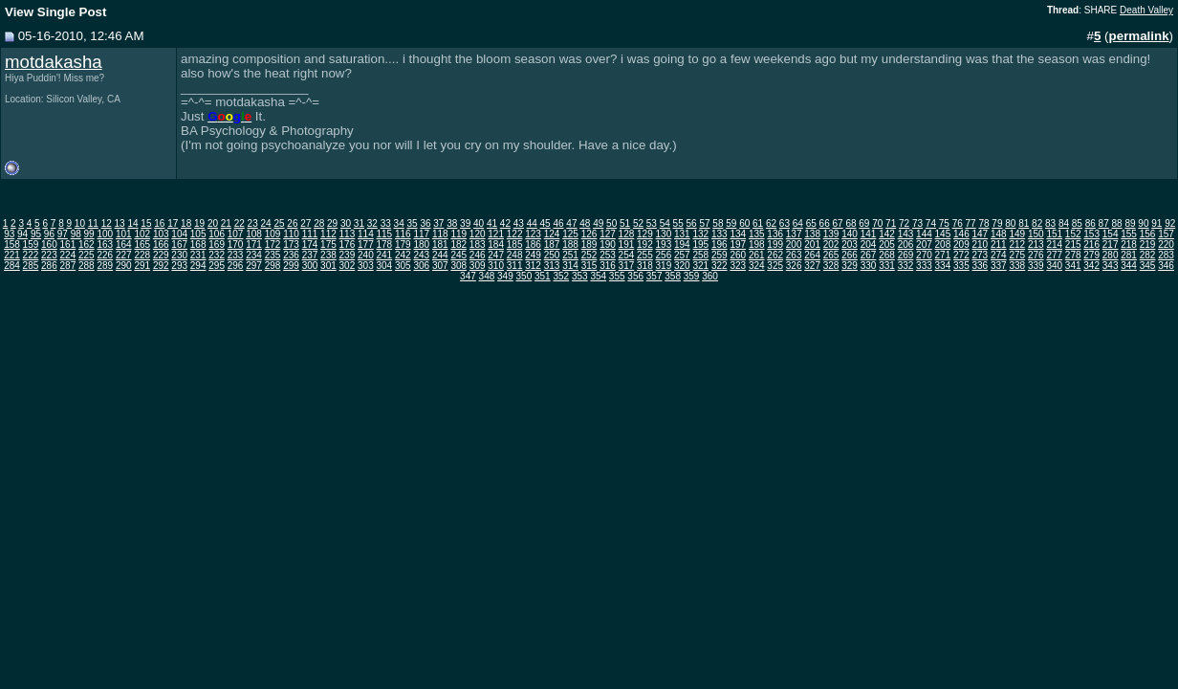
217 (1110, 244)
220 (1166, 244)
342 (1091, 265)
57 (704, 223)
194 (682, 244)
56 (692, 223)
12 (106, 223)
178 (385, 244)
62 (771, 223)
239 (347, 255)
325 (775, 265)
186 (533, 244)
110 (291, 234)
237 (310, 255)
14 (132, 223)
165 (142, 244)
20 (212, 223)
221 (12, 255)
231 (198, 255)
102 (142, 234)
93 (9, 234)
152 (1073, 234)
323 (738, 265)
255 (645, 255)
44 (532, 223)
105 (198, 234)
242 (403, 255)
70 (877, 223)
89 (1129, 223)
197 (738, 244)
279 (1091, 255)
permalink (1139, 36)
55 (678, 223)
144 (924, 234)
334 (943, 265)
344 (1129, 265)
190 (608, 244)
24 (266, 223)
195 (700, 244)
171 (254, 244)
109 (273, 234)
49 (598, 223)
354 (598, 276)
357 (654, 276)
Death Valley (1146, 10)
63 (784, 223)
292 (161, 265)
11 (93, 223)
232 (216, 255)
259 (719, 255)
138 (812, 234)
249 (533, 255)
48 (584, 223)
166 (161, 244)
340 (1054, 265)
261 (757, 255)
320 (682, 265)
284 (12, 265)
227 (124, 255)
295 (216, 265)
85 (1077, 223)
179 (403, 244)
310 (496, 265)
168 (198, 244)
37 (438, 223)
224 (68, 255)
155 (1129, 234)
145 (943, 234)
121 (496, 234)
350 (524, 276)
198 (757, 244)
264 (812, 255)
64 (798, 223)
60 (744, 223)
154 (1110, 234)
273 (980, 255)
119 (458, 234)
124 (552, 234)
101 (124, 234)
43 (518, 223)
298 (273, 265)
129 (645, 234)
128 (627, 234)
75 (944, 223)
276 (1036, 255)
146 (961, 234)
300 (310, 265)
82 (1037, 223)
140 (849, 234)
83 (1050, 223)
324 (757, 265)
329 (849, 265)
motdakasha (53, 62)
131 (682, 234)
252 (589, 255)
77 (971, 223)
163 (105, 244)
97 (62, 234)
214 (1054, 244)
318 (645, 265)
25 (278, 223)
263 (794, 255)
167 (179, 244)
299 (291, 265)
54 (665, 223)
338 (1017, 265)
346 (1166, 265)
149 (1017, 234)
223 (49, 255)
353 (580, 276)
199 (775, 244)
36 (425, 223)
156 (1148, 234)
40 (478, 223)
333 (924, 265)
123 (533, 234)
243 (421, 255)
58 (717, 223)
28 (319, 223)
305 (403, 265)
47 (571, 223)
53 (651, 223)
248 (515, 255)
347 (468, 276)
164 (124, 244)
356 (635, 276)
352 (561, 276)
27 (305, 223)
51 (625, 223)
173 (291, 244)
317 (627, 265)
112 (328, 234)
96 (49, 234)
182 (458, 244)
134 (738, 234)
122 (515, 234)
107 (236, 234)
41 (492, 223)
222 (31, 255)
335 (961, 265)
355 (617, 276)
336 (980, 265)
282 (1148, 255)
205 (887, 244)
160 (49, 244)
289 (105, 265)
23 (253, 223)
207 (924, 244)
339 (1036, 265)
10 (80, 223)
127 (608, 234)
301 (328, 265)
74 (931, 223)
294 (198, 265)
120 (477, 234)
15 (146, 223)
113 (347, 234)
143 (906, 234)
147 (980, 234)
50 (611, 223)
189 (589, 244)
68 (850, 223)
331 (887, 265)
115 (385, 234)
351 (542, 276)
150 (1036, 234)
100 (105, 234)
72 (904, 223)
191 (627, 244)
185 (515, 244)
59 (731, 223)
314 (570, 265)
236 (291, 255)
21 (226, 223)
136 (775, 234)
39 (465, 223)
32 (372, 223)
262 (775, 255)
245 (458, 255)
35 (411, 223)
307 (440, 265)
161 (68, 244)
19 (199, 223)
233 (236, 255)
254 (627, 255)
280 (1110, 255)
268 (887, 255)
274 (999, 255)
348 (487, 276)
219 (1148, 244)
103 (161, 234)
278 (1073, 255)
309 (477, 265)
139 (831, 234)
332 (906, 265)
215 (1073, 244)
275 (1017, 255)
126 (589, 234)
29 (332, 223)
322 (719, 265)
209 (961, 244)
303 (366, 265)
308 (458, 265)
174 (310, 244)
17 (172, 223)
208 (943, 244)
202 (831, 244)
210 (980, 244)
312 (533, 265)
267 (869, 255)
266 (849, 255)
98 (76, 234)
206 (906, 244)
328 (831, 265)
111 (310, 234)
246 (477, 255)
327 (812, 265)
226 (105, 255)
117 (421, 234)
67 (837, 223)
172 (273, 244)
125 (570, 234)
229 (161, 255)
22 (239, 223)
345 (1148, 265)
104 (179, 234)
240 (366, 255)
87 (1104, 223)
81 (1023, 223)
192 (645, 244)
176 (347, 244)
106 (216, 234)
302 (347, 265)
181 (440, 244)
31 (359, 223)
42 (505, 223)
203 (849, 244)
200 (794, 244)
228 (142, 255)
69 (864, 223)
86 (1090, 223)
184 (496, 244)
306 (421, 265)
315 (589, 265)
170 (236, 244)
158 (12, 244)
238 (328, 255)
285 (31, 265)
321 (700, 265)
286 (49, 265)
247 (496, 255)
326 (794, 265)
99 (89, 234)
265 (831, 255)
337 (999, 265)
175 (328, 244)
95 (36, 234)
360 (710, 276)
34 (399, 223)
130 (664, 234)
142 (887, 234)
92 (1170, 223)
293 (179, 265)
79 (997, 223)
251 (570, 255)
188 (570, 244)
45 (545, 223)
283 (1166, 255)
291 (142, 265)
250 (552, 255)
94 (22, 234)
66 (824, 223)
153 (1091, 234)
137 (794, 234)
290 (124, 265)
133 (719, 234)
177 (366, 244)
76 (957, 223)
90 (1143, 223)
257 (682, 255)
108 (254, 234)
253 (608, 255)
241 (385, 255)
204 (869, 244)
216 (1091, 244)
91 (1156, 223)
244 (440, 255)
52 (638, 223)
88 (1117, 223)
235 (273, 255)
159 (31, 244)
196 (719, 244)
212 (1017, 244)
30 (345, 223)
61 (758, 223)
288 (86, 265)
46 (558, 223)
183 (477, 244)
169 (216, 244)
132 (700, 234)
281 (1129, 255)
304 (385, 265)
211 (999, 244)
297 (254, 265)
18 (186, 223)
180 (421, 244)
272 (961, 255)
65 (811, 223)
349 (505, 276)
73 (917, 223)
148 (999, 234)
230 (179, 255)
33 (386, 223)
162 (86, 244)
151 (1054, 234)
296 (236, 265)
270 (924, 255)
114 (366, 234)
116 (403, 234)
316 (608, 265)
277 (1054, 255)
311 (515, 265)
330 (869, 265)
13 (120, 223)
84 (1063, 223)
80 (1010, 223)
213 (1036, 244)
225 (86, 255)
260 (738, 255)
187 (552, 244)
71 (890, 223)
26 (292, 223)
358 (673, 276)
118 (440, 234)
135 (757, 234)
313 (552, 265)
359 (692, 276)
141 (869, 234)
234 (254, 255)
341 (1073, 265)
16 (159, 223)
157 (1166, 234)
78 (983, 223)
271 (943, 255)
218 (1129, 244)
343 (1110, 265)
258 (700, 255)
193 (664, 244)
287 (68, 265)
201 (812, 244)
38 (452, 223)
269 (906, 255)
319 (664, 265)
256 (664, 255)
